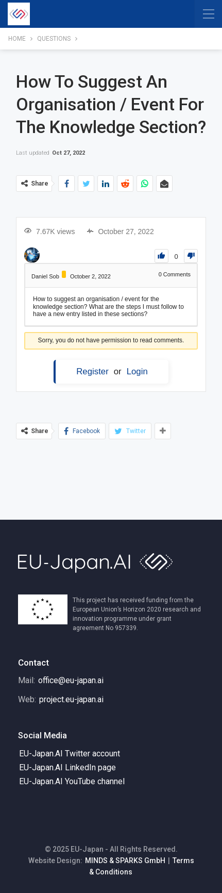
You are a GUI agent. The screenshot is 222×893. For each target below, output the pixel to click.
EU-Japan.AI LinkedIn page (67, 767)
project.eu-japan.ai (71, 699)
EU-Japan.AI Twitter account (69, 753)
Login (137, 371)
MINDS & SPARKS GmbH (125, 860)
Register (92, 371)
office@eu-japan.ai (71, 680)
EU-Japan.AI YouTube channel (72, 781)
